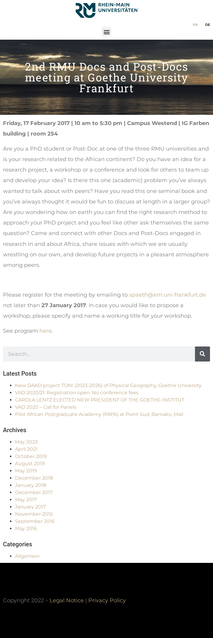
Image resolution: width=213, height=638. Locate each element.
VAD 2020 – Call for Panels (45, 407)
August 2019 (30, 463)
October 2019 (31, 456)
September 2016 (35, 521)
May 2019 (26, 471)
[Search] (202, 354)
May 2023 (26, 442)
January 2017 (30, 507)
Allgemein (27, 556)
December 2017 (34, 492)
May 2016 (26, 528)
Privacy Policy (107, 600)
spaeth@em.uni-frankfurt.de (167, 295)
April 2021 (26, 449)
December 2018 (34, 478)
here (45, 331)
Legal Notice (67, 600)
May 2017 (26, 499)
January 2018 (30, 485)
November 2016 (34, 514)
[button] (106, 32)
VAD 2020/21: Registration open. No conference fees (76, 392)
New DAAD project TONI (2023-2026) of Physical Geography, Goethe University (108, 385)
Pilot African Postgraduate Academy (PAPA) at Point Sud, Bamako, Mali (99, 414)
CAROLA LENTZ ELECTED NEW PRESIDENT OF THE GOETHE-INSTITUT (99, 400)
